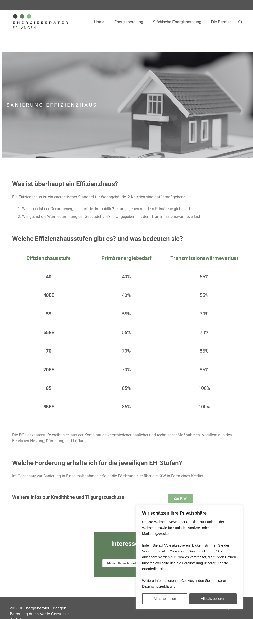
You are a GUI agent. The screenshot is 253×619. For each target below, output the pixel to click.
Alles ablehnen (165, 599)
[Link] (40, 22)
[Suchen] (240, 22)
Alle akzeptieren (213, 599)
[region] (189, 557)
